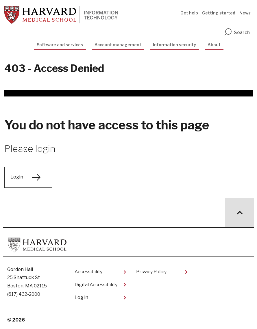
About (214, 44)
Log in (81, 297)
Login (16, 177)
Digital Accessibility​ (96, 284)
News (245, 12)
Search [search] (237, 32)
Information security (174, 44)
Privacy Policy (151, 271)
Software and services (60, 44)
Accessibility (88, 271)
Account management (118, 44)
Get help (189, 12)
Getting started (218, 12)
